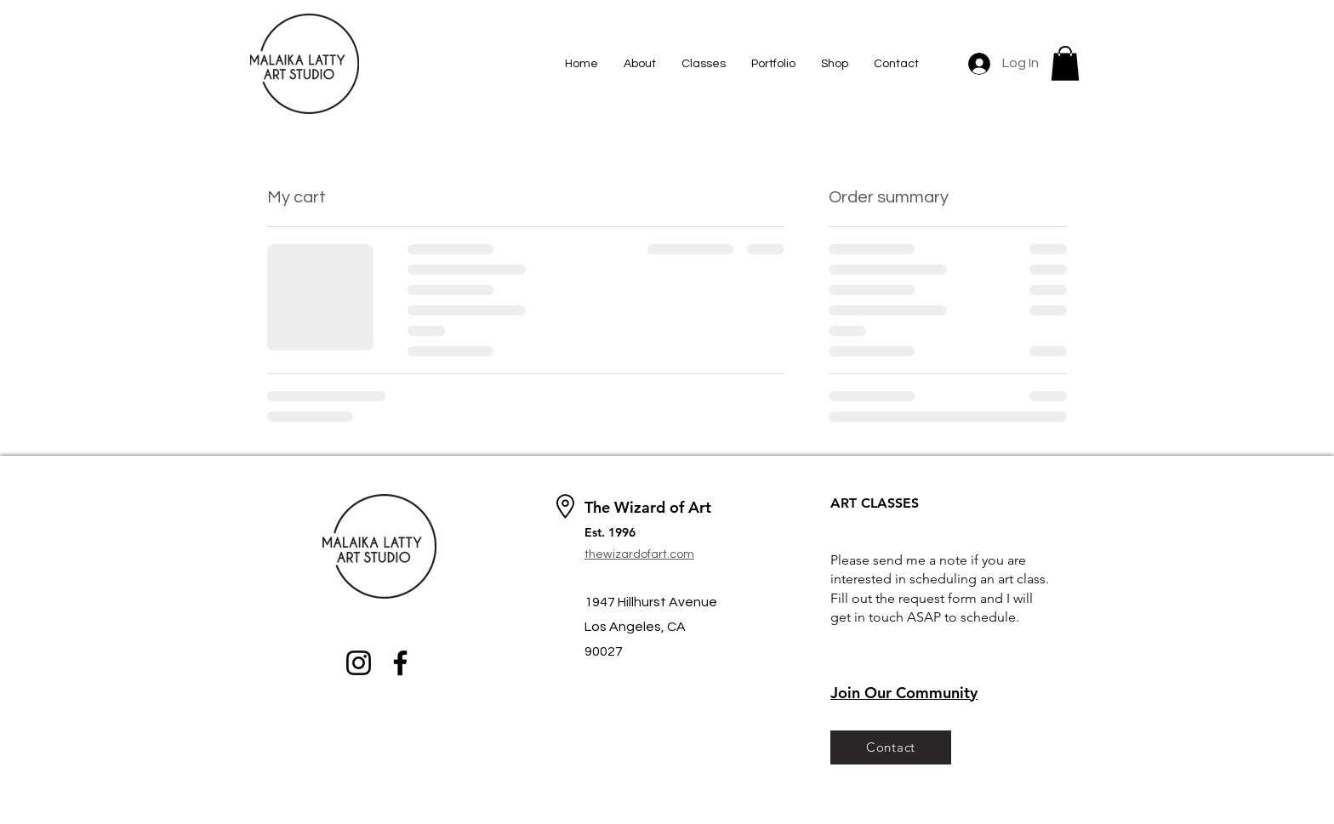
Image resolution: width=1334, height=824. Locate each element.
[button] (1065, 63)
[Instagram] (358, 662)
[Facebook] (400, 662)
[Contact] (890, 747)
